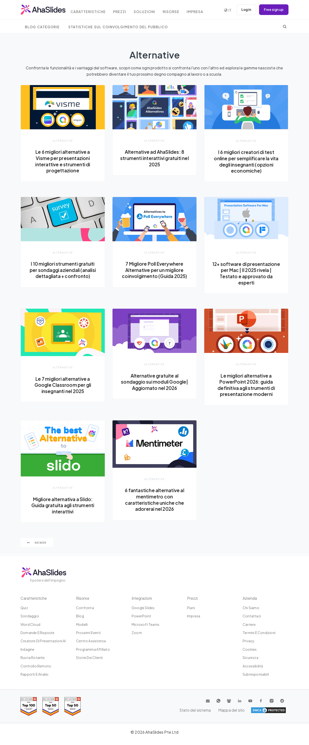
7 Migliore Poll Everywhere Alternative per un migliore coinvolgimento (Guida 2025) (154, 270)
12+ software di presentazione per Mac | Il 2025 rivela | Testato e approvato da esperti (246, 273)
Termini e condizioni (259, 632)
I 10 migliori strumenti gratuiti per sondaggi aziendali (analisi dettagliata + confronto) (63, 273)
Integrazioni (142, 598)
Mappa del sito (273, 710)
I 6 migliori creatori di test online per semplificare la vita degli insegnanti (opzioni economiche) (246, 161)
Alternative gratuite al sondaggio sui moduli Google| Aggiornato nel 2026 (154, 382)
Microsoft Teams (145, 624)
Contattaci (252, 616)
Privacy (248, 641)
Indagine (28, 649)
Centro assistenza (91, 641)
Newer (37, 543)
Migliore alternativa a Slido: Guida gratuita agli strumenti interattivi (63, 506)
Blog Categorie (42, 27)
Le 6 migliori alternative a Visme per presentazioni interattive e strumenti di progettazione (63, 161)
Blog (80, 616)
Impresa (202, 10)
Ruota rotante (33, 657)
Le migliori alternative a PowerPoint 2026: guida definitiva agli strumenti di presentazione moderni (246, 385)
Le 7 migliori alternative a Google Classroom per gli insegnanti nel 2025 (62, 385)
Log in (245, 9)
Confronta (85, 608)
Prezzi (124, 10)
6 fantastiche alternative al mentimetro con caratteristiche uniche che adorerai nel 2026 (154, 500)
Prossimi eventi (88, 632)
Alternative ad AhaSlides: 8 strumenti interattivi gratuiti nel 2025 (154, 158)
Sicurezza (250, 657)
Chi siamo (251, 608)
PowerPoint (141, 616)
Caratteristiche (91, 10)
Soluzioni (150, 10)
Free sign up (273, 9)
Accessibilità (253, 666)
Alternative (62, 140)
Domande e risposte (38, 632)
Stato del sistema (239, 710)
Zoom (137, 632)
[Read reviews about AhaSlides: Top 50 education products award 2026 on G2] (50, 706)
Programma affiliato (93, 649)
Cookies (250, 649)
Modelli (82, 624)
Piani (191, 608)
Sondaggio (30, 616)
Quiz (24, 608)
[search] (284, 26)
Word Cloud (30, 624)
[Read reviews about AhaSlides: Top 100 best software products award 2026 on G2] (29, 706)
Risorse (177, 10)
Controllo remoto (36, 666)
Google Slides (143, 608)
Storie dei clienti (89, 657)
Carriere (249, 624)
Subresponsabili (256, 674)
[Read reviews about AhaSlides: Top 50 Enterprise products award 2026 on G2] (72, 706)
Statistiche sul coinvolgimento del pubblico (118, 27)
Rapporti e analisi (35, 674)
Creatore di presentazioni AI (43, 641)
